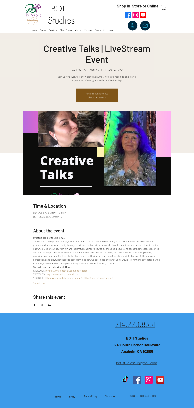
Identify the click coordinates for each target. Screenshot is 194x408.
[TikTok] (125, 380)
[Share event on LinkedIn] (49, 305)
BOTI (59, 9)
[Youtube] (143, 15)
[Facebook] (128, 15)
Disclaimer (109, 396)
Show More (39, 283)
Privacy (71, 396)
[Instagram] (135, 15)
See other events (97, 97)
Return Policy (90, 396)
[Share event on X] (42, 305)
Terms (58, 396)
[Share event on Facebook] (34, 305)
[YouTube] (160, 380)
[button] (78, 30)
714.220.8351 (135, 324)
